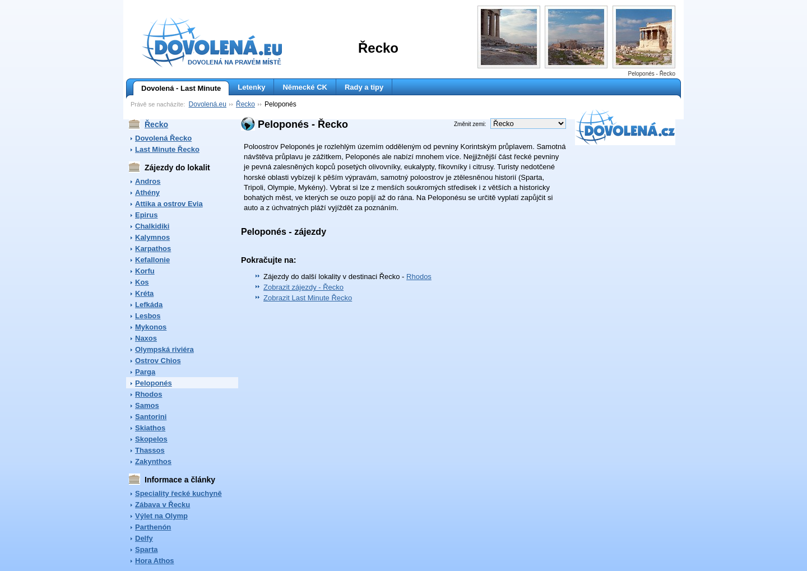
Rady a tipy (364, 87)
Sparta (146, 549)
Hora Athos (154, 560)
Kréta (144, 293)
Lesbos (148, 316)
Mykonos (150, 327)
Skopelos (151, 439)
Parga (145, 372)
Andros (148, 181)
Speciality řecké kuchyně (178, 493)
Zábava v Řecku (162, 504)
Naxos (146, 338)
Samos (147, 405)
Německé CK (304, 87)
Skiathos (150, 428)
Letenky (251, 87)
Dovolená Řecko (163, 138)
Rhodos (148, 394)
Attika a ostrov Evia (169, 203)
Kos (142, 282)
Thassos (150, 450)
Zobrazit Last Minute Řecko (307, 298)
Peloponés (153, 383)
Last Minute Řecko (167, 149)
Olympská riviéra (164, 349)
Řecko (245, 104)
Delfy (144, 538)
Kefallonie (152, 260)
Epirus (146, 215)
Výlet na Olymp (161, 516)
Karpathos (153, 248)
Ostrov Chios (158, 360)
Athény (147, 192)
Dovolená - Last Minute (177, 88)
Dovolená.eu (207, 104)
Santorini (150, 416)
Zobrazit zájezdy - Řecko (303, 287)
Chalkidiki (152, 226)
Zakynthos (153, 461)
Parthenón (153, 527)
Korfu (145, 271)
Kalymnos (152, 237)
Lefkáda (149, 304)
